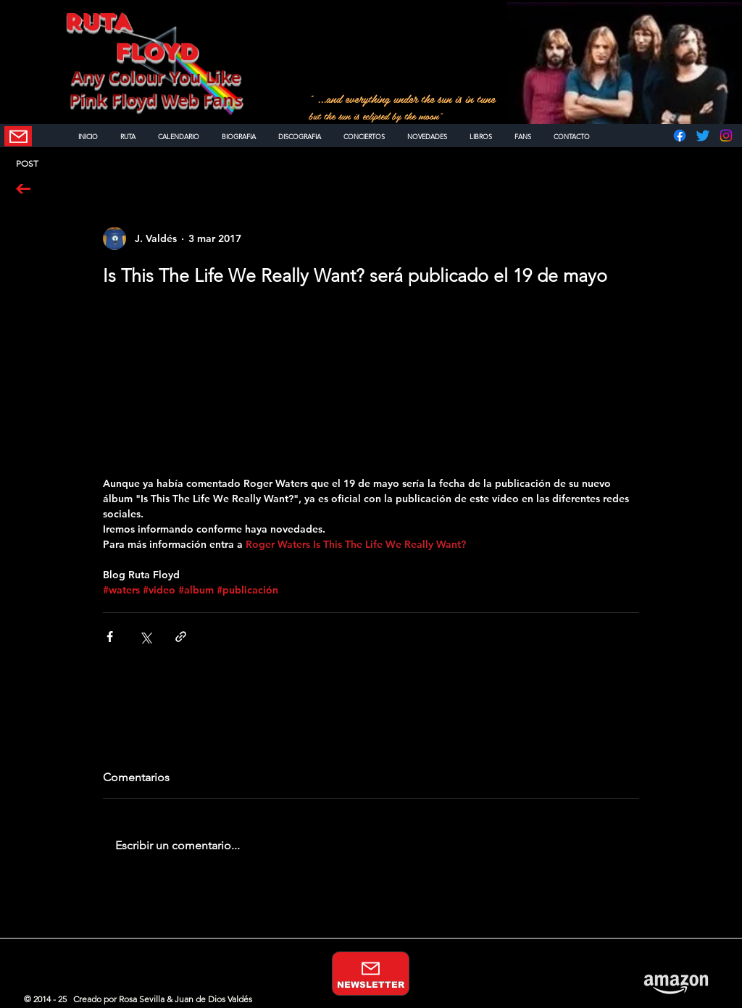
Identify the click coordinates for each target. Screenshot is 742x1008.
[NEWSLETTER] (18, 136)
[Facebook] (680, 135)
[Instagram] (726, 135)
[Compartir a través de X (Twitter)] (145, 636)
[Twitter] (703, 135)
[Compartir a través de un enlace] (181, 636)
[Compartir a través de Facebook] (110, 636)
